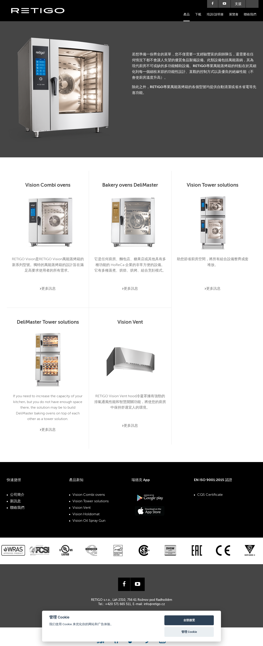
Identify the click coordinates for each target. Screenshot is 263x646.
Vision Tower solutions (90, 501)
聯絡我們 (250, 14)
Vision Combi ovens (88, 495)
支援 (238, 4)
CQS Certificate (210, 495)
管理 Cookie (189, 631)
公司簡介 (17, 495)
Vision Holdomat (86, 514)
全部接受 (189, 620)
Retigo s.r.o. (41, 17)
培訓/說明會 (215, 14)
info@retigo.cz (154, 604)
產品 (186, 14)
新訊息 (15, 501)
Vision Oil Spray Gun (88, 521)
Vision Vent (81, 508)
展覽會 (233, 14)
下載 (198, 14)
